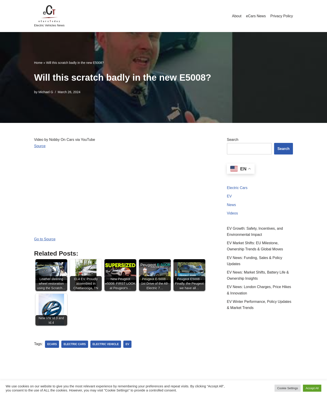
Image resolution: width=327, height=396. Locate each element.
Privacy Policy (281, 16)
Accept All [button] (312, 388)
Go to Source (44, 239)
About (236, 16)
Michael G (45, 92)
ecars (52, 344)
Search (232, 140)
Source (40, 146)
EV (229, 196)
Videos (232, 213)
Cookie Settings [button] (287, 388)
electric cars (75, 344)
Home (38, 63)
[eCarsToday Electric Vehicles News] (49, 16)
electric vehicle (106, 344)
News (231, 205)
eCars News (256, 16)
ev (127, 344)
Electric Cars (237, 188)
